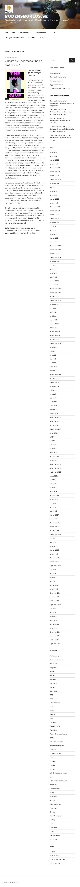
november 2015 (55, 562)
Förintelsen (53, 730)
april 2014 (53, 616)
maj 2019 (53, 445)
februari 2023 (54, 281)
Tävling (41, 38)
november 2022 (55, 293)
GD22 (52, 738)
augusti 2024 (54, 222)
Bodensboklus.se (26, 16)
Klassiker (53, 749)
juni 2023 (53, 265)
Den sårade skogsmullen (58, 77)
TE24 (51, 824)
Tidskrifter (53, 827)
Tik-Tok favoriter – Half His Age (60, 89)
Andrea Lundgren (55, 656)
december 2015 (55, 558)
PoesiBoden (54, 808)
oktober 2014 (54, 601)
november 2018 (55, 468)
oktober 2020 (54, 378)
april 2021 (53, 363)
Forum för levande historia (58, 734)
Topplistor (53, 831)
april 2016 (53, 546)
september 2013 (55, 644)
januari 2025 (54, 203)
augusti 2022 (54, 304)
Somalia (52, 812)
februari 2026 (54, 160)
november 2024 (55, 211)
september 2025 (55, 179)
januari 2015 (54, 589)
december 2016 (55, 523)
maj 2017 (53, 507)
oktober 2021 (54, 339)
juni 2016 (53, 538)
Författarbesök (55, 726)
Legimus (8, 233)
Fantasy (52, 714)
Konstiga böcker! (55, 73)
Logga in (52, 851)
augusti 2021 (54, 347)
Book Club (31, 38)
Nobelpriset (54, 796)
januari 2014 (54, 628)
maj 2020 (53, 398)
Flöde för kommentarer (57, 859)
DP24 (52, 695)
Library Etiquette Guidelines (14, 38)
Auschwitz (53, 664)
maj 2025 (53, 187)
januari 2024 (54, 242)
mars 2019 (53, 452)
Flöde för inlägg (55, 855)
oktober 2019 (54, 425)
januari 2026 (54, 164)
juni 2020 (53, 394)
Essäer (52, 710)
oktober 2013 (54, 640)
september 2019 (55, 429)
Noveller (52, 800)
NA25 (52, 792)
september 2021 (55, 343)
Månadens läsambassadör (58, 781)
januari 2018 (54, 499)
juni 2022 (53, 308)
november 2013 (55, 636)
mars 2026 (53, 156)
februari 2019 (54, 456)
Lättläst (52, 769)
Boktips (52, 687)
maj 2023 (53, 269)
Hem (6, 32)
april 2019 (53, 448)
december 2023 (55, 246)
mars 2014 (53, 620)
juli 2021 (52, 351)
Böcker (52, 675)
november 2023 (55, 250)
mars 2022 (53, 320)
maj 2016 (53, 542)
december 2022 (55, 289)
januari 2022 (54, 328)
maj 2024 (53, 230)
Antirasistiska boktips (57, 660)
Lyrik (51, 777)
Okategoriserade (55, 804)
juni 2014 (53, 608)
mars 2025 (53, 195)
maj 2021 (53, 359)
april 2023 (53, 273)
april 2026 (53, 152)
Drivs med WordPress (11, 882)
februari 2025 (54, 199)
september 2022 (55, 300)
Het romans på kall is (57, 81)
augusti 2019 (54, 433)
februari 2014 (54, 624)
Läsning (52, 765)
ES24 (51, 707)
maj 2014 (53, 612)
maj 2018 (53, 484)
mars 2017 (53, 511)
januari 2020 (54, 413)
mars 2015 (53, 581)
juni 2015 (53, 569)
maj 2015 (53, 573)
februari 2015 (54, 585)
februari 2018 (54, 495)
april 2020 (53, 402)
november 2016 (55, 527)
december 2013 (55, 632)
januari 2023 (54, 285)
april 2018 (53, 488)
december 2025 (55, 168)
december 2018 (55, 464)
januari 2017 (54, 519)
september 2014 (55, 605)
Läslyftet (53, 761)
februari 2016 (54, 550)
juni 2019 (53, 441)
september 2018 (55, 472)
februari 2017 (54, 515)
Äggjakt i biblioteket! (56, 85)
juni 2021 (53, 355)
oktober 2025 (54, 176)
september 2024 (55, 218)
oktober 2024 (54, 215)
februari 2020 (54, 409)
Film (53, 32)
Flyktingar (53, 722)
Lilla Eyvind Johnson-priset (58, 773)
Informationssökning (57, 745)
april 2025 (53, 191)
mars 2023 (53, 277)
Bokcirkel (53, 679)
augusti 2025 (54, 183)
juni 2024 (53, 226)
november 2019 (55, 421)
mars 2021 (53, 367)
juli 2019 (52, 437)
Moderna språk (55, 788)
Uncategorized (55, 835)
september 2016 (55, 534)
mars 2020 (53, 406)
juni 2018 (53, 480)
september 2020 (55, 382)
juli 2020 (53, 390)
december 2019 (55, 417)
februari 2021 (54, 370)
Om (13, 32)
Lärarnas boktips (41, 32)
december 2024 (55, 207)
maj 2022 (53, 312)
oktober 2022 (54, 296)
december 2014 (55, 593)
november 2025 (55, 172)
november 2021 (55, 335)
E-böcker (53, 699)
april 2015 (53, 577)
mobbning (53, 785)
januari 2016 (54, 554)
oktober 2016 (54, 530)
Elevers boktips (25, 32)
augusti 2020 (54, 386)
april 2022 (53, 316)
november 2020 (55, 374)
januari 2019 (54, 460)
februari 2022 (54, 324)
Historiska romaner (56, 742)
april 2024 (53, 234)
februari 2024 (54, 238)
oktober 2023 (54, 254)
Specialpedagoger (56, 816)
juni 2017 (53, 503)
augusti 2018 (54, 476)
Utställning (53, 839)
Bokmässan (54, 683)
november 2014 (55, 597)
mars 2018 (53, 491)
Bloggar (52, 671)
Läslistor (52, 757)
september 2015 (55, 566)
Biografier (53, 668)
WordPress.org (55, 863)
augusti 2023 (54, 261)
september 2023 (55, 257)
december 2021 (55, 331)
